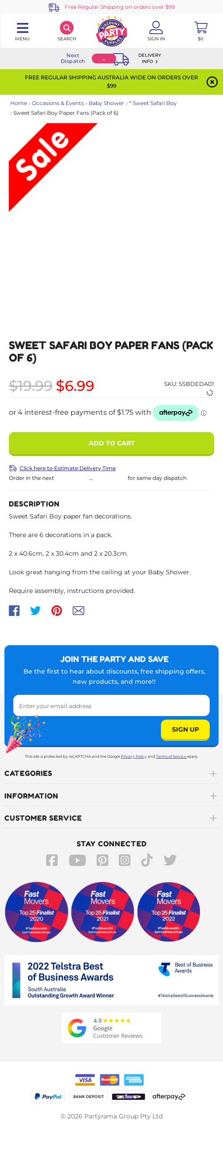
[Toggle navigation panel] (22, 31)
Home (18, 103)
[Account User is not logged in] (156, 31)
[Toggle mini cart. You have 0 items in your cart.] (200, 31)
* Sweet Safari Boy (153, 103)
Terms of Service (171, 756)
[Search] (67, 31)
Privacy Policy (134, 756)
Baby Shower (106, 103)
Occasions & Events (58, 103)
